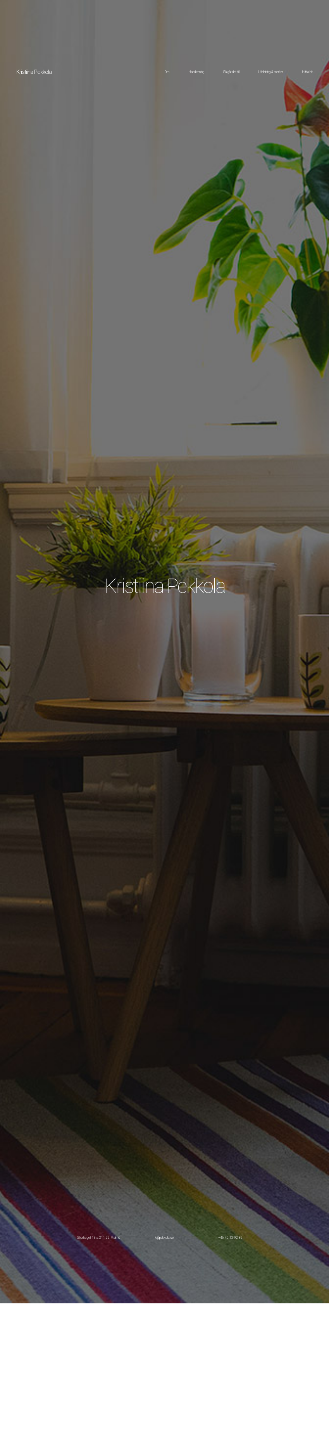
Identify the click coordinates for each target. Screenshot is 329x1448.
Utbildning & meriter (270, 72)
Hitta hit (307, 72)
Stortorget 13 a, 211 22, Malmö (98, 1238)
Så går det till (231, 72)
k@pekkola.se (164, 1238)
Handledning (196, 72)
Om (167, 72)
